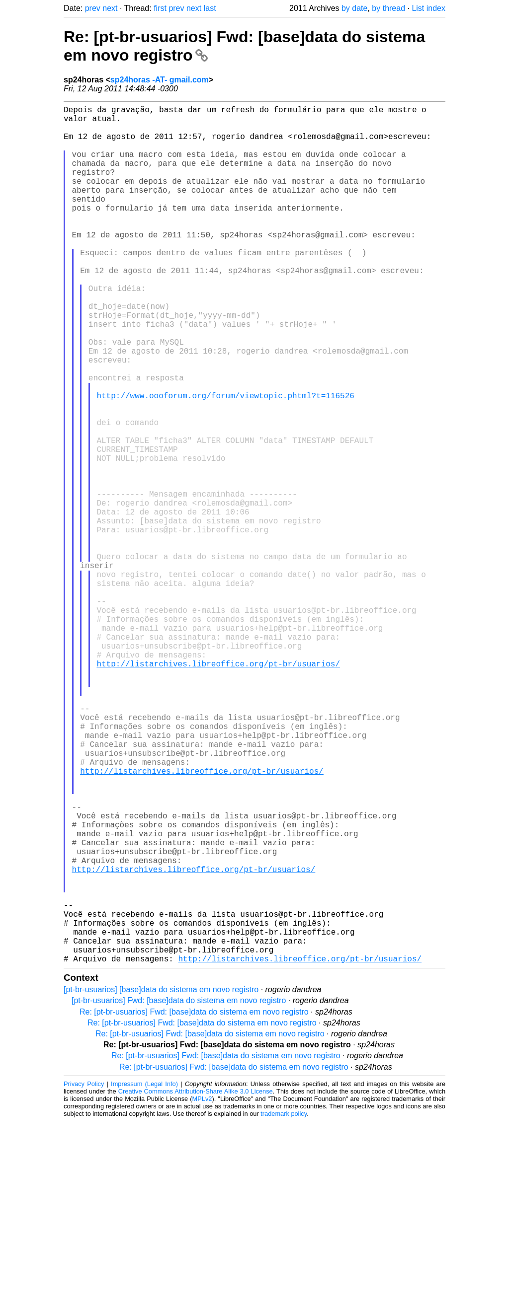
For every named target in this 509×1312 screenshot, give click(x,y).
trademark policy (283, 1304)
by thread (388, 8)
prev (92, 8)
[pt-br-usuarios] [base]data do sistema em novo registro (161, 1180)
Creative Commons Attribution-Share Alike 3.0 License (195, 1282)
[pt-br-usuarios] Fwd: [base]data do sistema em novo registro (179, 1191)
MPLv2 (202, 1289)
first (160, 8)
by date (354, 8)
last (210, 8)
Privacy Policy (84, 1274)
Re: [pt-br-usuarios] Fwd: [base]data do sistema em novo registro (194, 1202)
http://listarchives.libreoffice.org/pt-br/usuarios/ (218, 788)
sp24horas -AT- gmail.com (159, 79)
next (109, 8)
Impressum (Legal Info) (144, 1274)
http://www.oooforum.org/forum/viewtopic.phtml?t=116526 (225, 460)
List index (428, 8)
